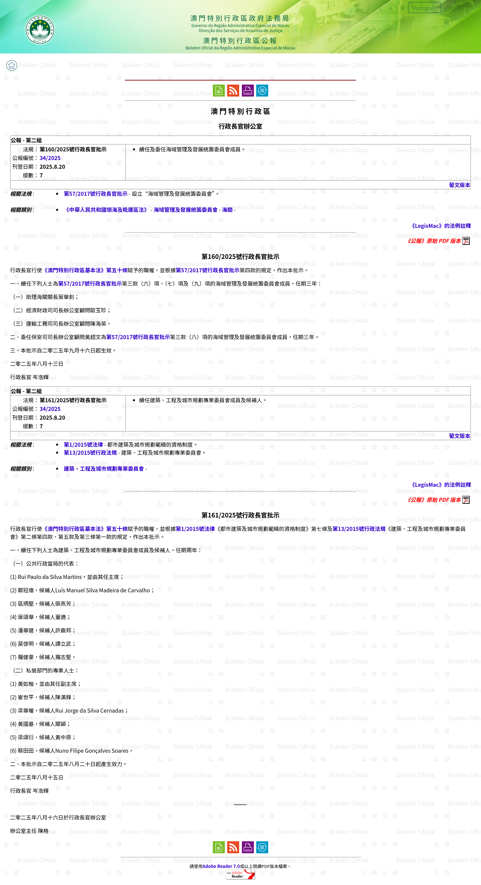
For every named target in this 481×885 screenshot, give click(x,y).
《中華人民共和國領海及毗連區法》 (106, 209)
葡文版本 (459, 185)
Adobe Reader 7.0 (221, 866)
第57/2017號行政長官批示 (96, 193)
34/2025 (50, 158)
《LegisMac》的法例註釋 (440, 226)
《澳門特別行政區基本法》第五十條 (85, 270)
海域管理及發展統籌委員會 (186, 209)
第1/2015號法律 (83, 444)
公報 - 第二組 (26, 140)
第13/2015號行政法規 (90, 452)
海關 (227, 209)
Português (425, 8)
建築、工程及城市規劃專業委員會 (104, 468)
